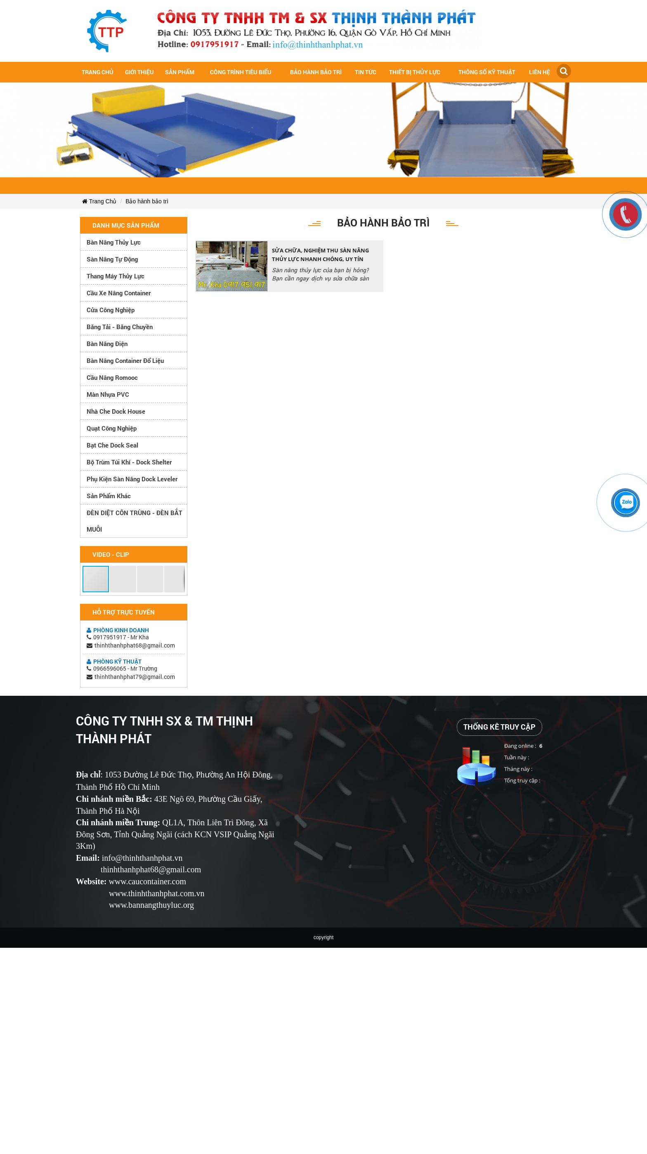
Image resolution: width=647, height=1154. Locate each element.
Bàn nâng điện (107, 343)
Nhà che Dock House (116, 411)
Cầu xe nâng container (119, 293)
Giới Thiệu (139, 72)
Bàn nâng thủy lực (114, 242)
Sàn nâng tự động (112, 259)
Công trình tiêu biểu (241, 72)
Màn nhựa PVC (108, 394)
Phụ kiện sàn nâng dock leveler (132, 479)
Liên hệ (539, 72)
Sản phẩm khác (109, 496)
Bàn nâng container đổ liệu (125, 360)
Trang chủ (97, 72)
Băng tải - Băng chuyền (120, 327)
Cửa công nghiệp (111, 310)
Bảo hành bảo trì (316, 72)
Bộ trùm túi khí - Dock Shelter (129, 462)
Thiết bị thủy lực (414, 72)
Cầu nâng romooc (112, 377)
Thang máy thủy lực (115, 276)
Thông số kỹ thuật (486, 72)
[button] (96, 579)
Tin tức (365, 72)
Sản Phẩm (179, 72)
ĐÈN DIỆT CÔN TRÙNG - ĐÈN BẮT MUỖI (134, 521)
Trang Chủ (99, 201)
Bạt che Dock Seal (112, 445)
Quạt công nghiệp (112, 428)
